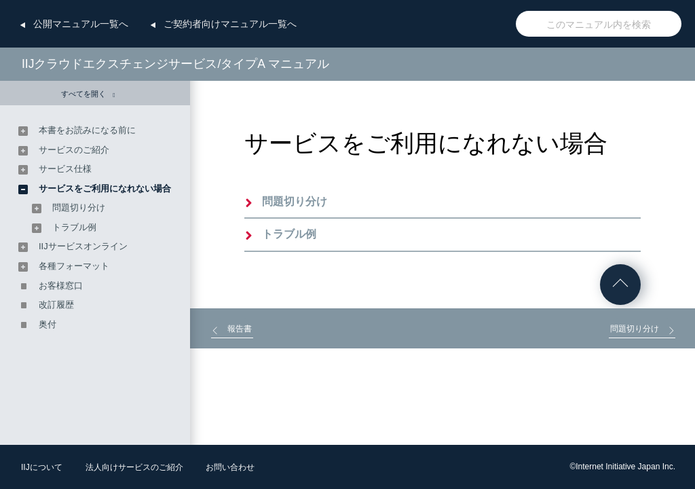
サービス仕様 (65, 169)
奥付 (47, 324)
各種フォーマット (74, 266)
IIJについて (41, 467)
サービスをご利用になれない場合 (105, 188)
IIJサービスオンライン (83, 246)
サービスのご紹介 (74, 150)
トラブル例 (289, 234)
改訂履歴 (56, 305)
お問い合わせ (230, 467)
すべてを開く (88, 94)
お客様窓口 (61, 285)
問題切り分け (294, 201)
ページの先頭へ (620, 284)
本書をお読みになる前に (87, 130)
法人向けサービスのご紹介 (134, 467)
